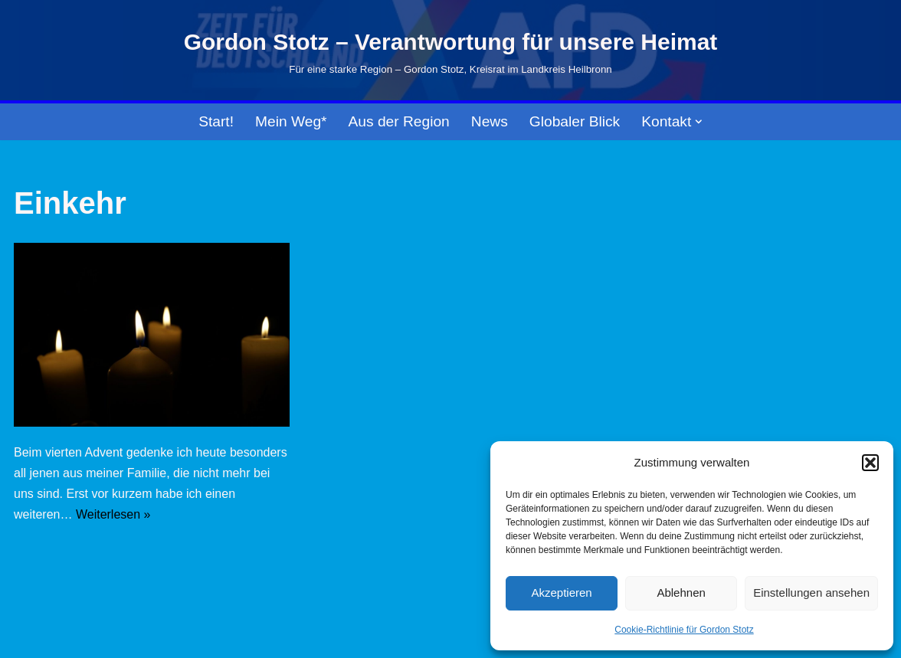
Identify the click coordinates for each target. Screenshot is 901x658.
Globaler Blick (574, 121)
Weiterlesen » (113, 514)
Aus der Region (399, 121)
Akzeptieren (561, 592)
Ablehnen (681, 592)
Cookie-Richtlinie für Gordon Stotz (683, 629)
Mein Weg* (291, 121)
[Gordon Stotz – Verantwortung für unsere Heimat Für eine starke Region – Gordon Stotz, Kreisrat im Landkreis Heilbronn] (451, 50)
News (489, 121)
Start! (216, 121)
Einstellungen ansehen (811, 592)
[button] (870, 462)
